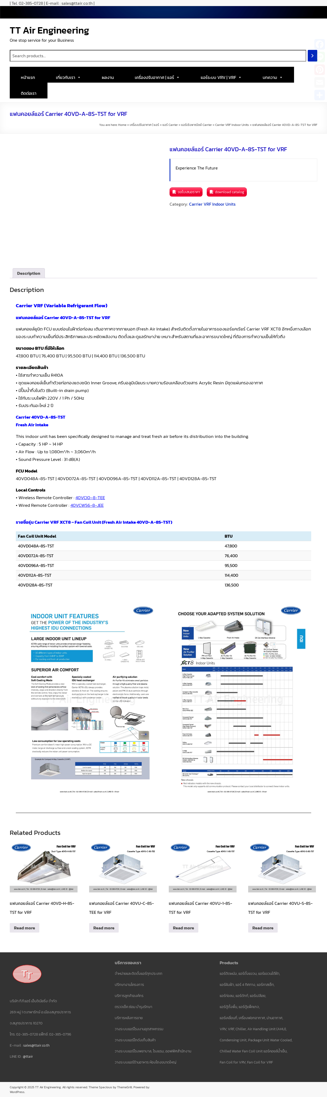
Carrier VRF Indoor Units (232, 124)
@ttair (28, 1056)
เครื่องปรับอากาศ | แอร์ (157, 76)
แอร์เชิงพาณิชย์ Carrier (196, 124)
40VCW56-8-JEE (87, 505)
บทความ (273, 76)
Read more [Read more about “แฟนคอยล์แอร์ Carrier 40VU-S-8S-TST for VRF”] (262, 928)
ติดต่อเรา (28, 93)
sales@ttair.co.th (36, 1045)
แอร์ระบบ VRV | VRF (221, 76)
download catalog (229, 192)
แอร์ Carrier (170, 124)
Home (122, 124)
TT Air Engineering (49, 30)
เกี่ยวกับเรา (68, 76)
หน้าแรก (28, 77)
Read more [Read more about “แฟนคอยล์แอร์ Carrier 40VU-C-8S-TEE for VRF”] (103, 928)
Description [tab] (28, 273)
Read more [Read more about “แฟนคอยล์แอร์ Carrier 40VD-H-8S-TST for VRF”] (24, 928)
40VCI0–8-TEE (90, 497)
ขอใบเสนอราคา (189, 192)
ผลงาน (108, 77)
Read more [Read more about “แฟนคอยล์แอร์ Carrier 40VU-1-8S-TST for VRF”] (183, 928)
